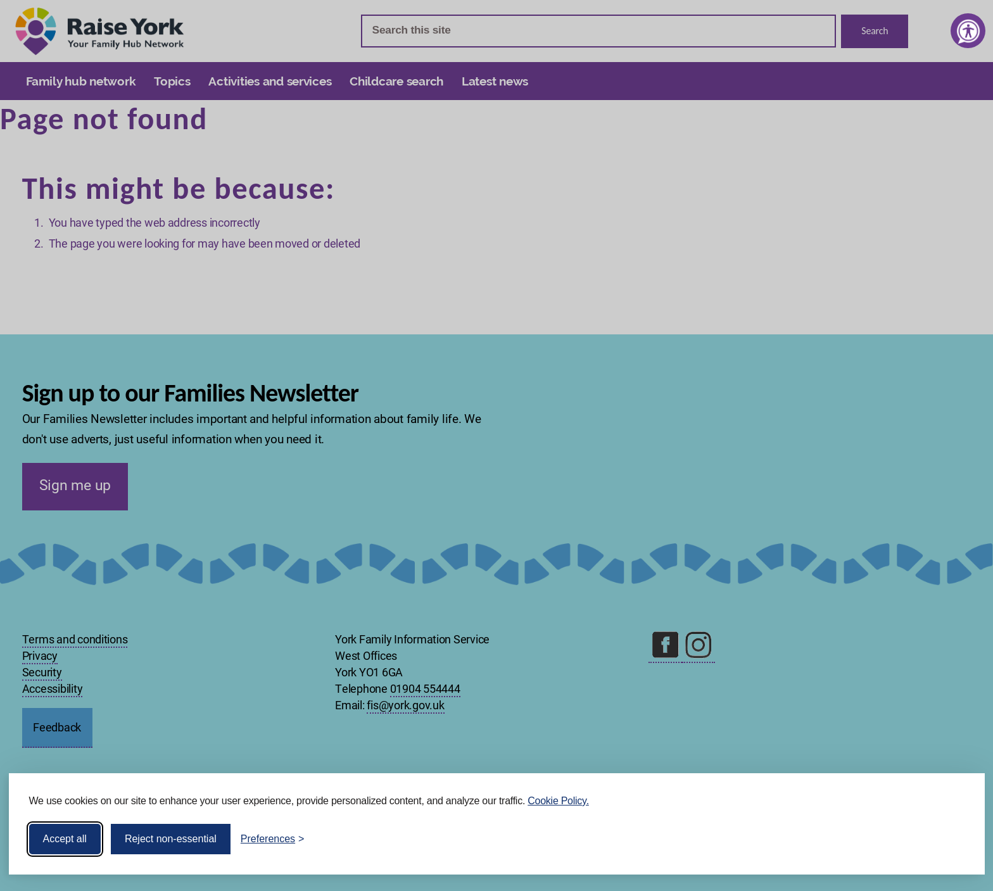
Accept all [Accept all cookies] (65, 838)
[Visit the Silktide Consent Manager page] (957, 839)
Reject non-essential (171, 838)
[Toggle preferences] (273, 839)
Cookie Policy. (558, 800)
